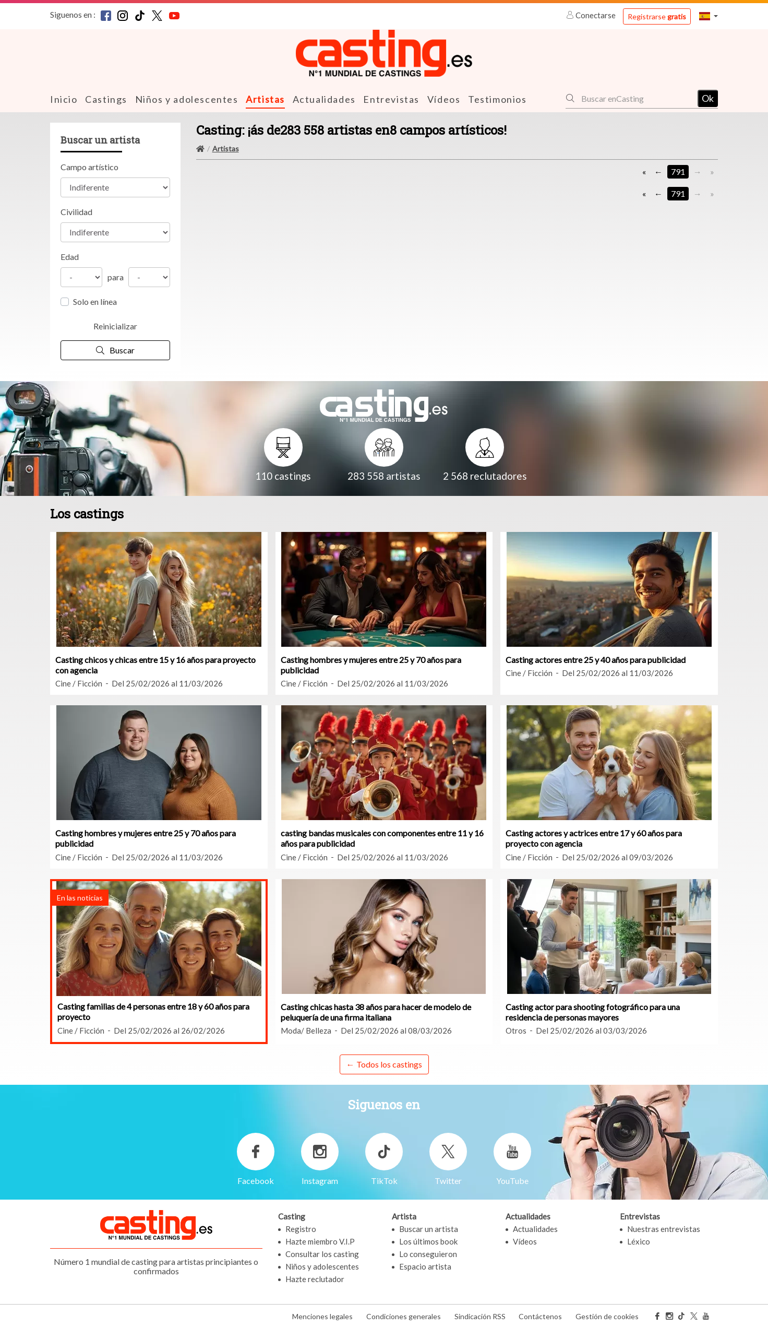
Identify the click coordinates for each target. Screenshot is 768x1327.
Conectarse (591, 15)
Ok (708, 97)
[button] (708, 16)
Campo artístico (89, 166)
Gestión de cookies (607, 1315)
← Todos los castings (384, 1064)
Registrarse (657, 16)
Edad (70, 256)
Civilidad (76, 211)
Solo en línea (95, 301)
